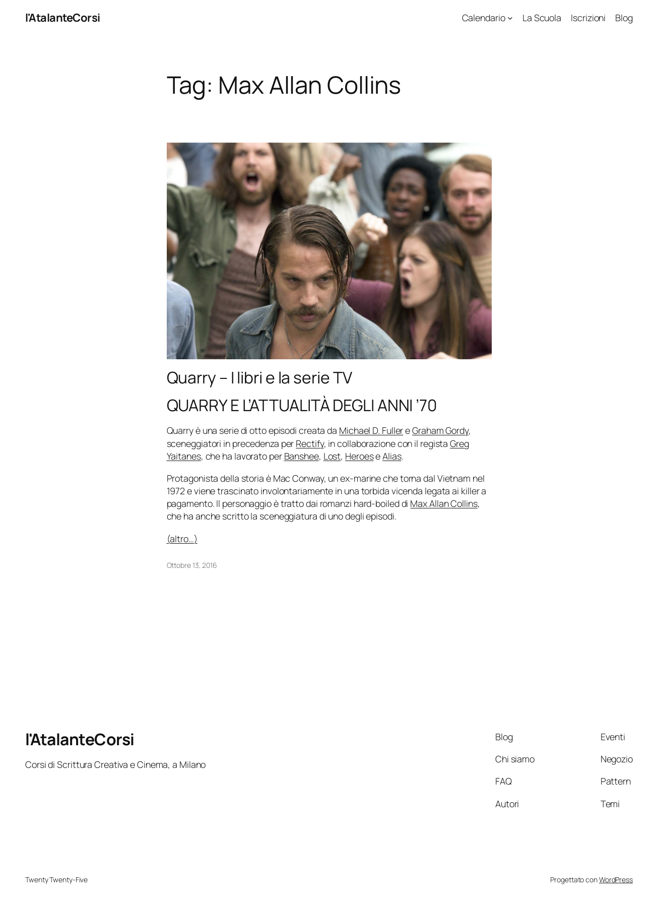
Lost (332, 456)
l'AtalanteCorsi (62, 17)
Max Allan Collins (443, 503)
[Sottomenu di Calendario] (510, 18)
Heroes (359, 456)
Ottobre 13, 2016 (192, 565)
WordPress (616, 879)
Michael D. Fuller (371, 430)
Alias (392, 456)
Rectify (309, 443)
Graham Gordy (440, 430)
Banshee (301, 456)
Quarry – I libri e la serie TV (259, 378)
